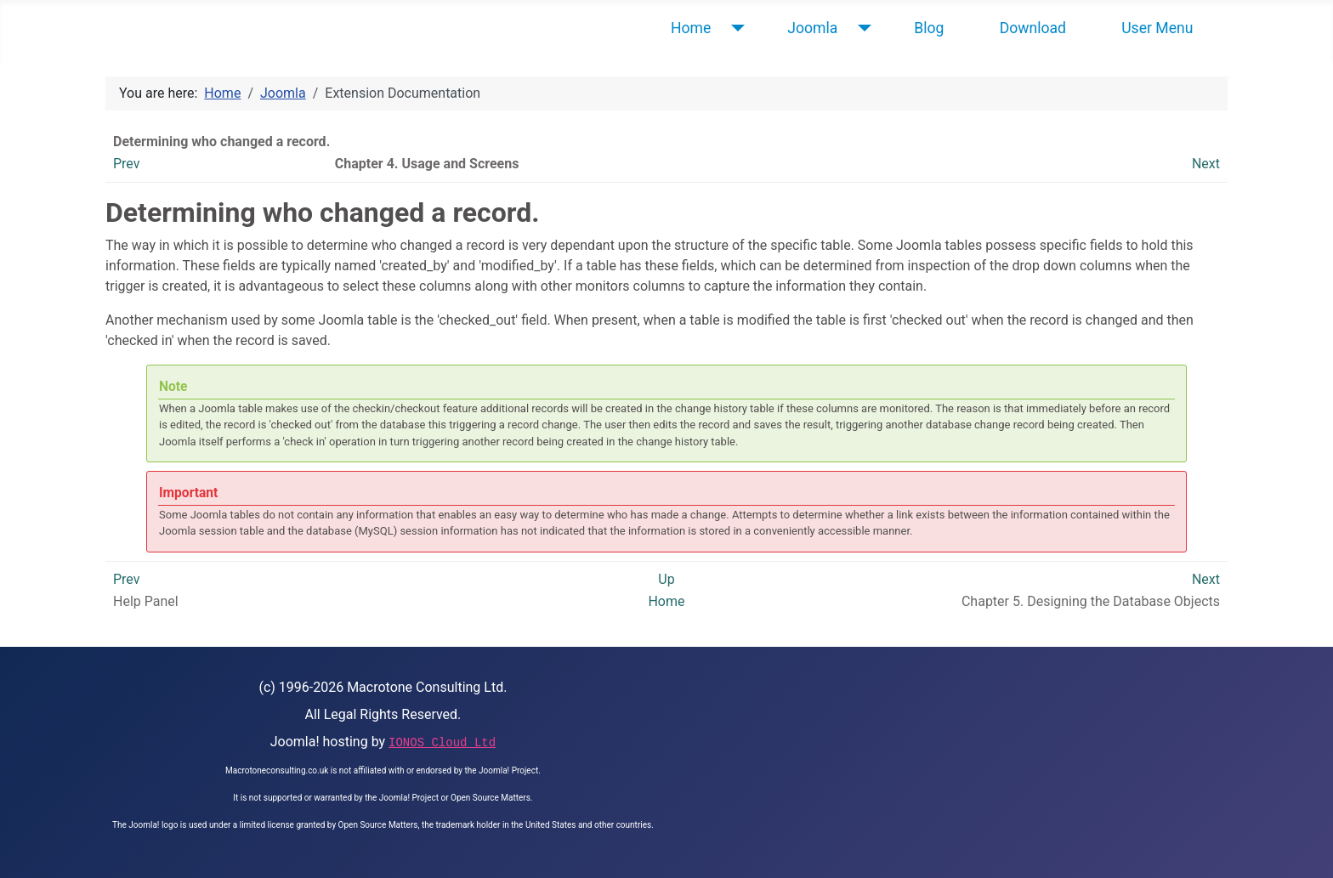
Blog (929, 28)
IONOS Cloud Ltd (442, 743)
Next (1206, 164)
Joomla (812, 28)
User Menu (1157, 28)
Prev (126, 164)
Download (1033, 28)
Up (666, 579)
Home (691, 28)
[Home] (734, 28)
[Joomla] (860, 28)
